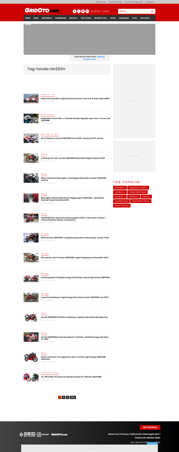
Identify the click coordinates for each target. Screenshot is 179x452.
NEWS (36, 18)
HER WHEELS (47, 18)
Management (151, 434)
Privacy (124, 434)
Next (73, 397)
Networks (150, 427)
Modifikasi (48, 114)
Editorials (136, 434)
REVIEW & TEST (100, 18)
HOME (27, 18)
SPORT (113, 18)
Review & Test (50, 134)
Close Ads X (152, 443)
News (44, 154)
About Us (113, 434)
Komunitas (48, 95)
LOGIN (106, 11)
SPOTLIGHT (145, 18)
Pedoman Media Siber (147, 437)
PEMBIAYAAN (60, 18)
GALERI (28, 24)
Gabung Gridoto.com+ (94, 58)
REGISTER (95, 11)
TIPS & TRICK (86, 18)
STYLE (134, 18)
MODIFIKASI (124, 18)
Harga (45, 234)
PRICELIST (73, 18)
